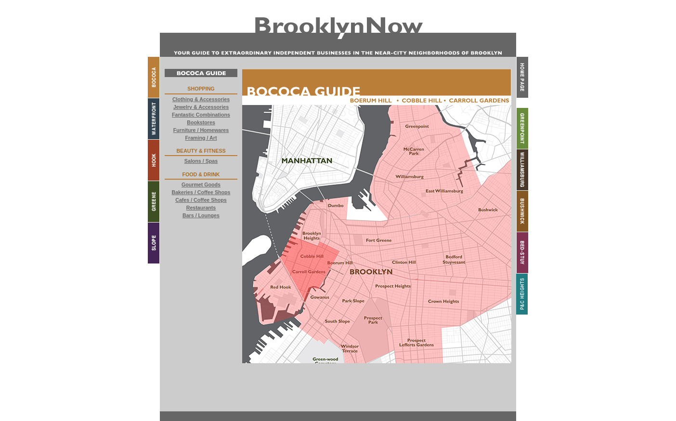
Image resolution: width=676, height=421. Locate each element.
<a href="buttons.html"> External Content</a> (201, 237)
